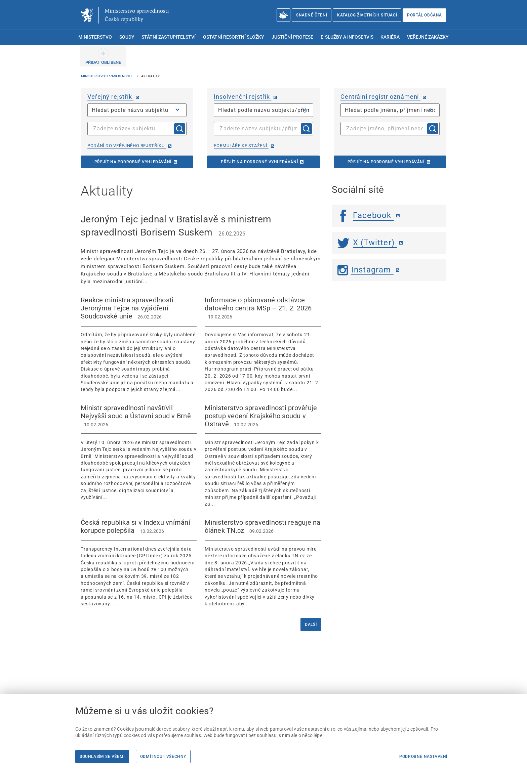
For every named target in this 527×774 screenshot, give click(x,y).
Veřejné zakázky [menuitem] (428, 37)
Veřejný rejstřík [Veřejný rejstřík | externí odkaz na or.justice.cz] (110, 96)
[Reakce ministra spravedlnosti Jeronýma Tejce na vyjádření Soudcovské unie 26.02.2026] (139, 344)
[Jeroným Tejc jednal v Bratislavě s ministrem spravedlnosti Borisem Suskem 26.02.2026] (201, 249)
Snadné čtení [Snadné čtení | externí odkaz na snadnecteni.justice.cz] (311, 15)
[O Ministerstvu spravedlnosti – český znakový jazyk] (283, 15)
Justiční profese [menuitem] (292, 37)
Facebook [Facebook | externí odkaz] (365, 215)
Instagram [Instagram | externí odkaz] (365, 269)
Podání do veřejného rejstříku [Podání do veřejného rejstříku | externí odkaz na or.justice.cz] (126, 145)
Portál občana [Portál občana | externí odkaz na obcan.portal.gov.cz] (424, 15)
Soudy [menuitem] (126, 37)
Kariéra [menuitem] (390, 37)
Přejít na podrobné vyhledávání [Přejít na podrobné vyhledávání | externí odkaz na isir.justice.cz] (259, 162)
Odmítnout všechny (163, 756)
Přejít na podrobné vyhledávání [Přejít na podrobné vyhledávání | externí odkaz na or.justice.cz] (132, 162)
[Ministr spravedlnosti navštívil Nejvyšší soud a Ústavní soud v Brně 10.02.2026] (139, 452)
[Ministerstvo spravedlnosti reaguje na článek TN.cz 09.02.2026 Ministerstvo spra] (263, 562)
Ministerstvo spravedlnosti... (108, 76)
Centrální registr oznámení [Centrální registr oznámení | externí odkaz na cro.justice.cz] (380, 96)
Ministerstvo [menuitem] (95, 37)
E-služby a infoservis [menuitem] (347, 37)
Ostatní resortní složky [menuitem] (233, 37)
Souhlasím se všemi (102, 756)
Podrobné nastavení (423, 756)
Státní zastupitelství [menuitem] (168, 37)
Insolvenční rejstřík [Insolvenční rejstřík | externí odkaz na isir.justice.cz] (242, 96)
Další (311, 624)
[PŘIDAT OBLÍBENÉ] (103, 56)
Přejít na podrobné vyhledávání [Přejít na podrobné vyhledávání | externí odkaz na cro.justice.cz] (386, 162)
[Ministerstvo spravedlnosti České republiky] (125, 15)
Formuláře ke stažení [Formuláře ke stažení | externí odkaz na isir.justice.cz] (241, 145)
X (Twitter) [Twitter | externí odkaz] (367, 242)
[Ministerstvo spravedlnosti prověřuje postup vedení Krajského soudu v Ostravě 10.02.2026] (263, 456)
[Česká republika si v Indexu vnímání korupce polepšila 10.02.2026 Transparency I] (139, 562)
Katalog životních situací (367, 15)
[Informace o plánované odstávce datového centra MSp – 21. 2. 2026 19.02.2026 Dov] (263, 344)
